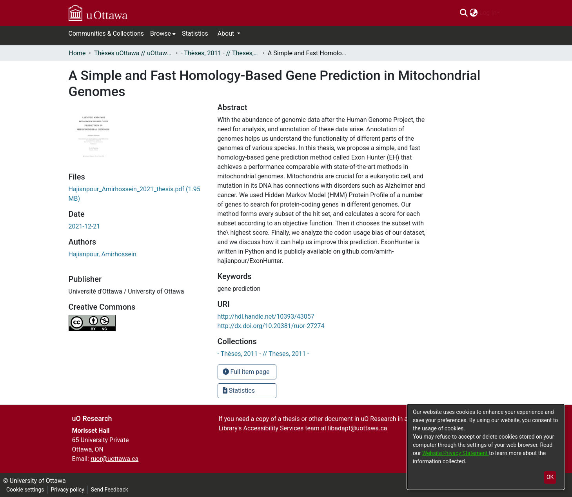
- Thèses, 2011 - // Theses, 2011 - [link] (220, 53)
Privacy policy (67, 489)
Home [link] (77, 53)
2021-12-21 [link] (84, 226)
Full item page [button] (246, 371)
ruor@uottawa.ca (114, 459)
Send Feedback (109, 489)
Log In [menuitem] (488, 12)
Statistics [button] (239, 390)
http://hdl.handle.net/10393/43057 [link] (266, 316)
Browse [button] (160, 33)
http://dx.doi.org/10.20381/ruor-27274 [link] (271, 326)
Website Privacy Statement (455, 453)
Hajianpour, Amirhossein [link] (102, 254)
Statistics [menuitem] (195, 33)
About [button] (227, 33)
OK (550, 477)
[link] (263, 353)
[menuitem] (474, 13)
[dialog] (485, 446)
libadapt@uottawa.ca (357, 428)
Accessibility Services (273, 428)
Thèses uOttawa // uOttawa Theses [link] (133, 53)
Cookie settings (25, 489)
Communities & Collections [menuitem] (106, 33)
